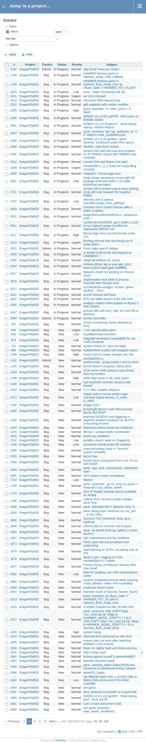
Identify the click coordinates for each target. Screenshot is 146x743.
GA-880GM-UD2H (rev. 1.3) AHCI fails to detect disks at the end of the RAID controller (110, 680)
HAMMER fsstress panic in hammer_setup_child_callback (103, 75)
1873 (13, 543)
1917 (13, 619)
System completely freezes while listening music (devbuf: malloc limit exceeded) (110, 581)
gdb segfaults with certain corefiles (105, 104)
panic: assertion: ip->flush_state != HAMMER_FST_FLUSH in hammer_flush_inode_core (105, 599)
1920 (13, 632)
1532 (13, 440)
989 (13, 350)
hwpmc (88, 480)
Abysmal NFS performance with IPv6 (107, 636)
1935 (13, 642)
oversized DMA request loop (101, 100)
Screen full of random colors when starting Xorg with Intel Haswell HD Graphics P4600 (110, 192)
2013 (13, 100)
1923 (13, 636)
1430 (13, 405)
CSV (132, 731)
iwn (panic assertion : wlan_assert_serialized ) (99, 709)
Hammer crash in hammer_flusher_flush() (110, 591)
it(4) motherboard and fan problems (106, 538)
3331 (13, 294)
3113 (13, 242)
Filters (12, 26)
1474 (13, 432)
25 (95, 721)
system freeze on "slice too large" (105, 346)
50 (100, 721)
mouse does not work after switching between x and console (107, 642)
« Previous (13, 721)
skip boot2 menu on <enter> (101, 69)
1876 (13, 559)
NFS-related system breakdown (104, 475)
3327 (13, 289)
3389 (13, 318)
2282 (13, 104)
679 (13, 340)
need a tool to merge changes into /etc (108, 354)
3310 (13, 266)
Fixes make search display (100, 248)
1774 (13, 493)
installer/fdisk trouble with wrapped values (110, 350)
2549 (13, 173)
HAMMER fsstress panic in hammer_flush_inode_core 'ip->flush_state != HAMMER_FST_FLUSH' (109, 84)
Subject (112, 64)
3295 (13, 260)
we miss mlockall (94, 96)
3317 (13, 273)
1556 (13, 450)
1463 (13, 427)
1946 (13, 672)
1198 (13, 378)
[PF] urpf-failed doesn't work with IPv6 (108, 299)
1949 (13, 687)
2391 (13, 154)
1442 (13, 420)
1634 (13, 469)
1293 (13, 389)
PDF (140, 731)
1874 (13, 551)
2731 (13, 192)
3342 (13, 299)
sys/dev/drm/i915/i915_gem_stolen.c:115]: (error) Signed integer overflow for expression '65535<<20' (111, 226)
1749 (13, 84)
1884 (13, 581)
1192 (13, 360)
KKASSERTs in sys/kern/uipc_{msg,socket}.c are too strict (110, 360)
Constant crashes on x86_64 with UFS (108, 607)
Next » (53, 721)
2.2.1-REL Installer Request (101, 389)
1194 (13, 372)
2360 (13, 146)
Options (13, 44)
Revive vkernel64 (94, 318)
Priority (77, 64)
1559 (13, 456)
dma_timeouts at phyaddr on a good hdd (109, 692)
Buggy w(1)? (91, 405)
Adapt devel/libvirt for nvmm (101, 260)
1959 (13, 697)
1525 (13, 436)
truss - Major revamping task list (104, 92)
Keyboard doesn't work (98, 587)
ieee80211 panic (94, 672)
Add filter (10, 38)
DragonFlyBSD (29, 69)
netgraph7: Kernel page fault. (102, 173)
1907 (13, 591)
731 (13, 346)
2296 (13, 110)
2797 (13, 201)
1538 (13, 444)
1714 (13, 480)
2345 (13, 118)
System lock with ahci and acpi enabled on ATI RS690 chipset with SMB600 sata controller (109, 154)
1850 (13, 526)
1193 (13, 366)
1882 (13, 574)
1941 (13, 652)
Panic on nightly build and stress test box (110, 648)
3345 (13, 304)
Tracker (47, 64)
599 (13, 330)
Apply (12, 54)
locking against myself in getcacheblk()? (109, 656)
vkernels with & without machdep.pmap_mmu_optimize (103, 201)
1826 (13, 512)
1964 (13, 709)
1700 (13, 69)
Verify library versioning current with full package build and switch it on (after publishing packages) (109, 181)
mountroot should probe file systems (107, 444)
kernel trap (90, 456)
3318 (13, 281)
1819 (13, 92)
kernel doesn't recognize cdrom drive (107, 366)
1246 (13, 384)
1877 (13, 566)
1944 (13, 666)
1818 (13, 506)
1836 (13, 520)
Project (30, 64)
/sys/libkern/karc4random (99, 334)
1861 (13, 532)
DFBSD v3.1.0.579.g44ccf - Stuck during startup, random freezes (110, 125)
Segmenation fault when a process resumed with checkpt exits (106, 281)
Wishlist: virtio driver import (101, 146)
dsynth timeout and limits (99, 294)
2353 (13, 133)
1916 (13, 607)
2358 (13, 140)
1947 (13, 680)
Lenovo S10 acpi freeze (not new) (105, 161)
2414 (13, 161)
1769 (13, 485)
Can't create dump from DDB (102, 703)
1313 (13, 397)
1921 (13, 96)
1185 (13, 354)
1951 (13, 692)
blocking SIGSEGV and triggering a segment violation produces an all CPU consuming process (108, 420)
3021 (13, 225)
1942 (13, 656)
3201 (13, 248)
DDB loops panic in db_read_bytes (106, 378)
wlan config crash (94, 652)
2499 (13, 167)
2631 (13, 181)
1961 (13, 703)
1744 (13, 75)
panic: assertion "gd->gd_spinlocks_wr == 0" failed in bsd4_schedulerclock (110, 133)
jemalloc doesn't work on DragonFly (106, 440)
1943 (13, 660)
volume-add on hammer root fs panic (107, 526)
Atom (124, 731)
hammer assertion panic (99, 660)
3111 (13, 235)
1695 (13, 475)
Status (13, 31)
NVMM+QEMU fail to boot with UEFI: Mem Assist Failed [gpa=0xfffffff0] (107, 266)
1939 (13, 648)
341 (13, 324)
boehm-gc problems (96, 436)
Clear (29, 54)
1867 (13, 538)
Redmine (60, 740)
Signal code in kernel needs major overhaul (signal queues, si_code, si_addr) (105, 397)
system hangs (92, 632)
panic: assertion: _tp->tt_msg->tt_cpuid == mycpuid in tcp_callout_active (111, 485)
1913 (13, 599)
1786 (13, 501)
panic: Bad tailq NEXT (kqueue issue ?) (109, 506)
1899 (13, 587)
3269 (13, 254)
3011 (13, 216)
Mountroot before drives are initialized (107, 427)
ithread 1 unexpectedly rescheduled (106, 432)
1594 (13, 462)
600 (13, 334)
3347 (13, 312)
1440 (13, 411)
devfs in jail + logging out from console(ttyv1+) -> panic (103, 559)
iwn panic (89, 687)
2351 (13, 125)
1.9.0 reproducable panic (99, 330)
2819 (13, 209)
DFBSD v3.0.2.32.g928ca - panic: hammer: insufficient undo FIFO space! (108, 140)
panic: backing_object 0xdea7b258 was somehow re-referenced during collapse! (109, 666)
